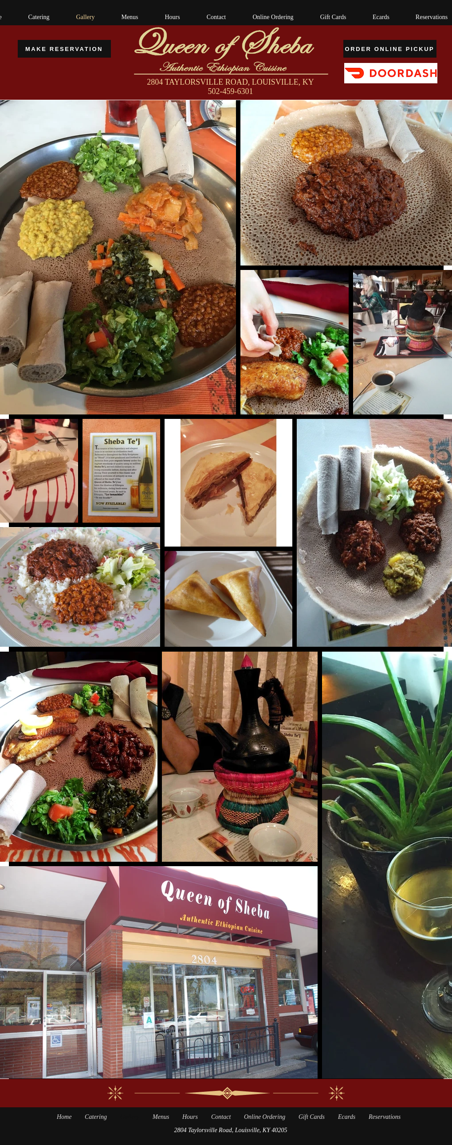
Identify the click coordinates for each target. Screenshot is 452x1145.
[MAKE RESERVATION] (64, 49)
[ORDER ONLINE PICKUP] (389, 49)
